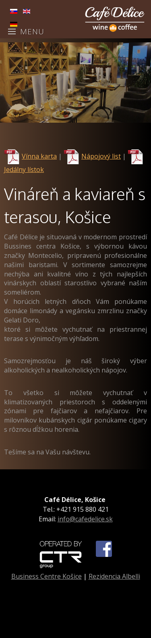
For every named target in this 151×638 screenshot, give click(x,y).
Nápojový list (101, 156)
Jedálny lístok (24, 169)
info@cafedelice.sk (85, 519)
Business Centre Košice (46, 576)
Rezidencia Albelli (114, 576)
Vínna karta (39, 156)
